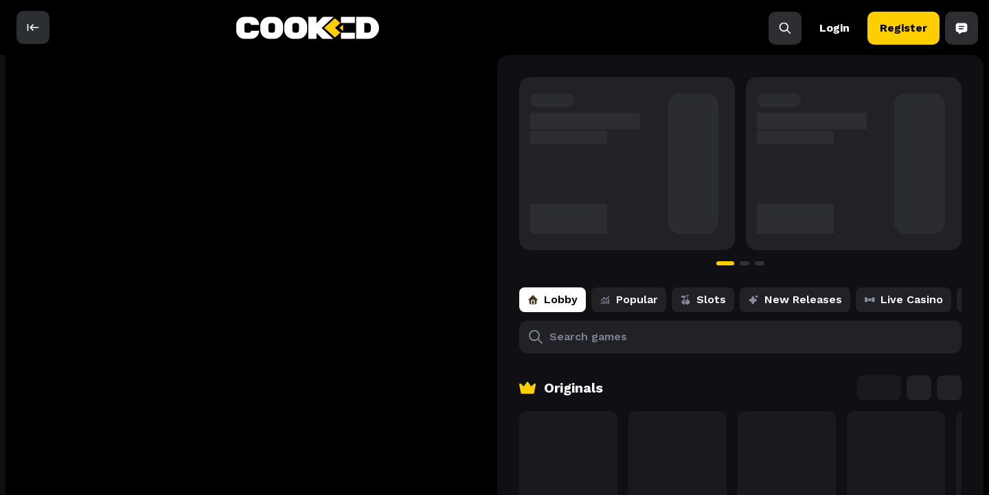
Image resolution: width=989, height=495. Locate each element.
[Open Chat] (961, 27)
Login (834, 27)
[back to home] (307, 28)
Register (903, 27)
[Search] (785, 27)
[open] (32, 27)
